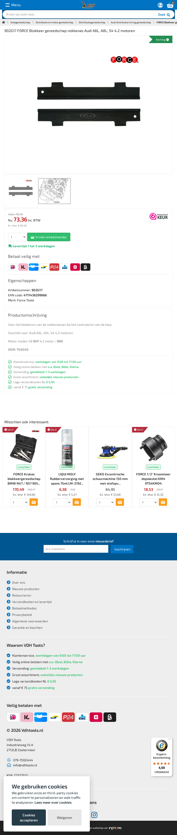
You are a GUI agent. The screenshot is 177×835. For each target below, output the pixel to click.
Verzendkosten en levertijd (29, 602)
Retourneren (19, 595)
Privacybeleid (19, 615)
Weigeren (64, 817)
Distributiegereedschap (92, 22)
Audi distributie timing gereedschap (131, 22)
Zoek (164, 15)
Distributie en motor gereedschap (54, 22)
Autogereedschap (20, 22)
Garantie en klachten (25, 627)
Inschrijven (122, 549)
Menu (13, 5)
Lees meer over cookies (53, 802)
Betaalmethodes (22, 608)
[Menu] (169, 740)
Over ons (16, 582)
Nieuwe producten (23, 589)
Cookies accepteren (29, 817)
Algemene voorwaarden (27, 621)
